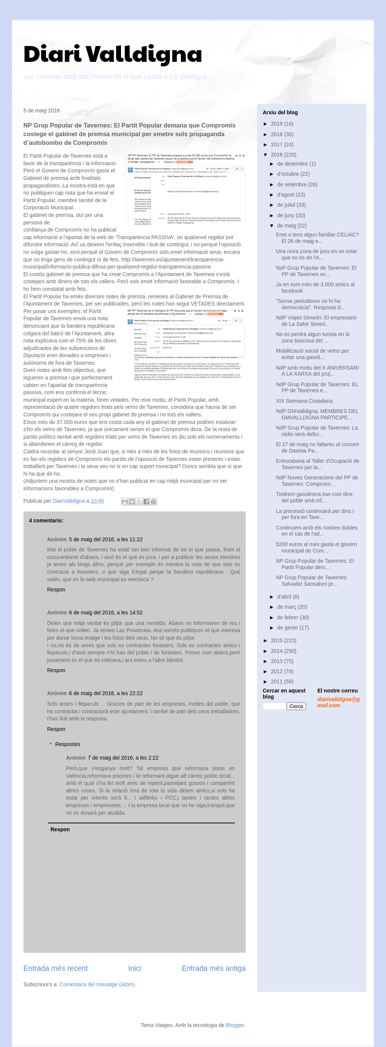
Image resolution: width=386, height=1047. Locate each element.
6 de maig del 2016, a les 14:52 (105, 612)
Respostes (67, 744)
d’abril (285, 597)
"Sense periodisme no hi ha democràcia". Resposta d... (310, 304)
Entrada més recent (55, 968)
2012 (277, 671)
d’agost (286, 195)
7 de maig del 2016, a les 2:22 (123, 758)
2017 (277, 144)
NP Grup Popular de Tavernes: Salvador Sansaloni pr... (312, 580)
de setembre (292, 184)
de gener (288, 628)
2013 (277, 661)
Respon (56, 589)
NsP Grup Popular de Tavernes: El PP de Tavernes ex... (316, 271)
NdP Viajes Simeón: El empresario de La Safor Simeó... (316, 321)
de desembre (293, 164)
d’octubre (288, 174)
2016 (277, 155)
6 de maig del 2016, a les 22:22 (105, 693)
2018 (277, 134)
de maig (287, 226)
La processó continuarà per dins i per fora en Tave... (315, 514)
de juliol (286, 205)
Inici (134, 968)
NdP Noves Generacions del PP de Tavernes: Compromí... (317, 480)
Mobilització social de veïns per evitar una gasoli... (312, 354)
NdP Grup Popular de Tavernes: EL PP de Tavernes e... (317, 387)
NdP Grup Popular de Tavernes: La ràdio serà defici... (317, 431)
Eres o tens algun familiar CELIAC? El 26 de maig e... (317, 238)
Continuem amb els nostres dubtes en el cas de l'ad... (316, 531)
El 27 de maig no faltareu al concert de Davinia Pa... (317, 447)
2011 (277, 682)
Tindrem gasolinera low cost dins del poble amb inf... (314, 497)
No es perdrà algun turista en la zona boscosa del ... (312, 337)
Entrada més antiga (214, 968)
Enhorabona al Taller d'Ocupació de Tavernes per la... (317, 464)
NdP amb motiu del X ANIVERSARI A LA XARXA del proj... (317, 371)
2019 (277, 124)
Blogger (235, 1025)
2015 (277, 640)
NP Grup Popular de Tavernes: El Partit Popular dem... (315, 564)
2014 (277, 651)
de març (287, 607)
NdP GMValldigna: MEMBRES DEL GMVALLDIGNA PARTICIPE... (317, 414)
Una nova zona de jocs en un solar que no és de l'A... (316, 254)
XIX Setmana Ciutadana (304, 401)
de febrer (288, 617)
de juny (286, 215)
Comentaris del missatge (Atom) (97, 984)
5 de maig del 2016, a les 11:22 (105, 539)
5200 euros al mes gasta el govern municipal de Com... (316, 547)
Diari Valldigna (112, 52)
